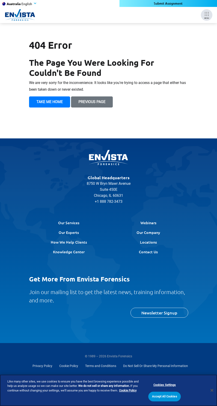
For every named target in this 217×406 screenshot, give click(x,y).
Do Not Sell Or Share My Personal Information (155, 366)
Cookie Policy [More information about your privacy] (128, 390)
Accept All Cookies (164, 396)
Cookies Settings (164, 385)
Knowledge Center (69, 251)
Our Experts (69, 232)
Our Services (68, 222)
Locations (148, 242)
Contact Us (148, 251)
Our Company (148, 232)
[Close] (212, 390)
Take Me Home (49, 102)
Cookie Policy (68, 366)
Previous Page (91, 102)
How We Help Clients (69, 242)
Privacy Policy (42, 366)
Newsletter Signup (159, 312)
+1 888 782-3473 (108, 201)
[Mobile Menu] (206, 15)
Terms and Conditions (100, 366)
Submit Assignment (168, 3)
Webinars (148, 222)
